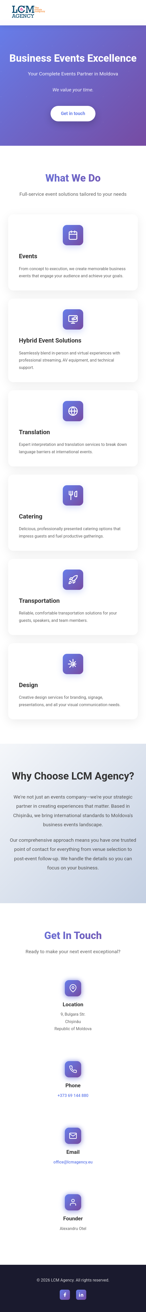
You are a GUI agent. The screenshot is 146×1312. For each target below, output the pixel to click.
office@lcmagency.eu (72, 1162)
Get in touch (73, 113)
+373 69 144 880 (73, 1095)
